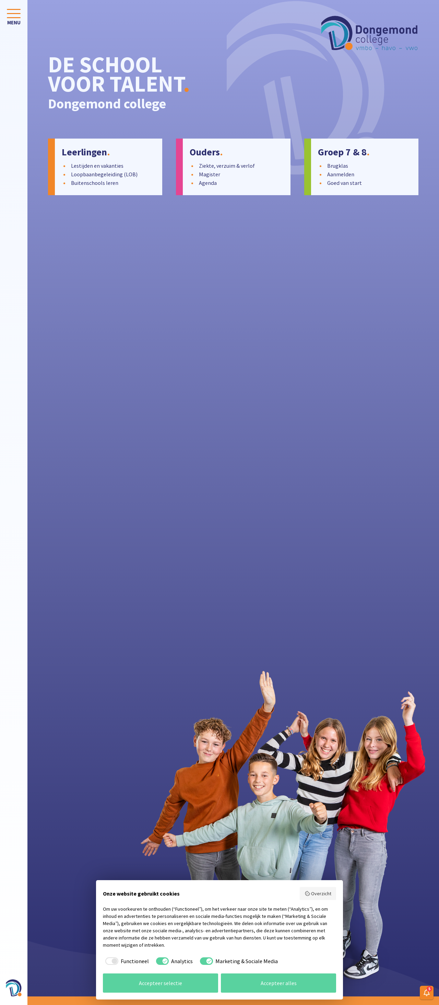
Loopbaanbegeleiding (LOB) (104, 174)
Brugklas (337, 165)
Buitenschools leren (94, 182)
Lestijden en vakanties (97, 165)
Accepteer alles (279, 983)
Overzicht (318, 893)
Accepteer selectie (160, 983)
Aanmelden (340, 174)
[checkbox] (126, 961)
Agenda (208, 182)
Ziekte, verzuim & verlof (227, 165)
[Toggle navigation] (14, 18)
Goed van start (344, 182)
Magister (209, 174)
